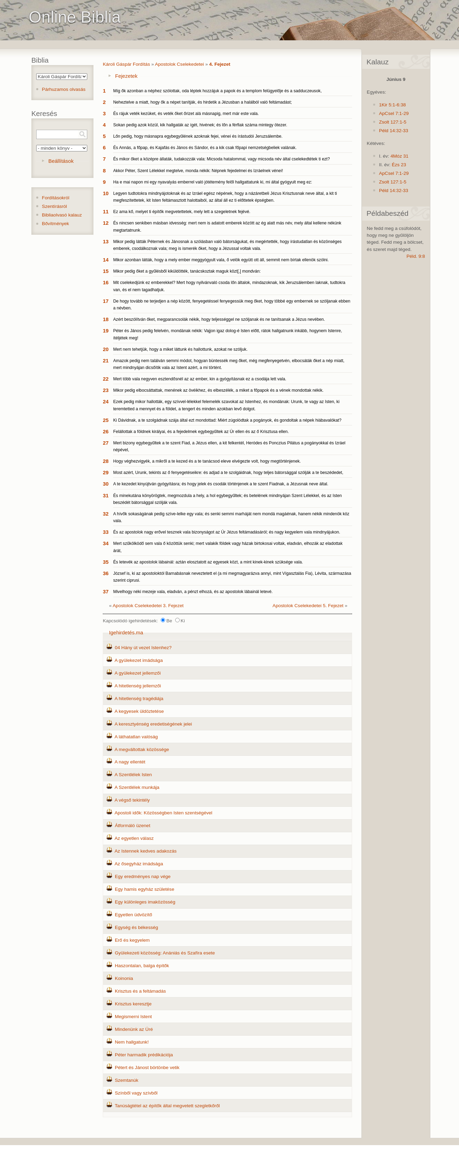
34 (106, 543)
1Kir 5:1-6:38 (392, 104)
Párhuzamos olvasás (64, 89)
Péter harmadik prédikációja (144, 1054)
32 (106, 514)
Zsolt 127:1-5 (392, 122)
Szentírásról (54, 206)
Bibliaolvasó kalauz (62, 215)
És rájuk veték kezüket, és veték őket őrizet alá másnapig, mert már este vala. (186, 113)
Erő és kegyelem (132, 940)
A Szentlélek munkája (136, 787)
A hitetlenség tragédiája (138, 698)
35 (106, 562)
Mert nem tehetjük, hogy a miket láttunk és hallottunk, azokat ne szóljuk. (180, 349)
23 (106, 390)
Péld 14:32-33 (393, 130)
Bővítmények (55, 223)
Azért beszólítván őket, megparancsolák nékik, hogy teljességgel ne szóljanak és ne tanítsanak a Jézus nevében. (219, 319)
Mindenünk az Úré (134, 1029)
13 (106, 241)
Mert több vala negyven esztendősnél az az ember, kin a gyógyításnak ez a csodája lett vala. (199, 379)
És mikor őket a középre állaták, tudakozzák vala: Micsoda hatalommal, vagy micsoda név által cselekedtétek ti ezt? (221, 159)
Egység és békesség (136, 927)
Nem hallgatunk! (132, 1042)
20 (106, 349)
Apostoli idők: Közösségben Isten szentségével (163, 812)
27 (106, 443)
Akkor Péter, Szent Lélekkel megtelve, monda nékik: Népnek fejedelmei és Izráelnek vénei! (198, 170)
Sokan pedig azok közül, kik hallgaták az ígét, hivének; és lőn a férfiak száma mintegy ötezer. (200, 125)
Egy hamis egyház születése (144, 889)
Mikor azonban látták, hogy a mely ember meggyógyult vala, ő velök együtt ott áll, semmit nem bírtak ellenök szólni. (221, 259)
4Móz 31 (399, 156)
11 (106, 211)
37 (106, 591)
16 (106, 282)
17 (106, 301)
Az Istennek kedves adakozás (145, 851)
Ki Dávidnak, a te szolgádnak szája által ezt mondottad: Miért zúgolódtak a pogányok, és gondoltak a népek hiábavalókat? (227, 420)
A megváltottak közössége (141, 749)
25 (106, 420)
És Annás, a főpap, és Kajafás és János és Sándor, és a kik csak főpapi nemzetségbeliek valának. (205, 147)
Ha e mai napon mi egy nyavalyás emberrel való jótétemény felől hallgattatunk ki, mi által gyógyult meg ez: (212, 182)
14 (106, 260)
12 (106, 223)
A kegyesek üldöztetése (139, 711)
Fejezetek (126, 76)
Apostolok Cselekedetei (179, 64)
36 (106, 573)
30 (106, 484)
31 (106, 495)
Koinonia (124, 978)
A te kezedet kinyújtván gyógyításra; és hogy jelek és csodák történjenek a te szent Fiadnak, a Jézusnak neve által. (220, 484)
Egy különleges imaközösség (145, 902)
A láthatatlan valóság (136, 736)
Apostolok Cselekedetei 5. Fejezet (307, 605)
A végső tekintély (132, 800)
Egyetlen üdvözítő (133, 914)
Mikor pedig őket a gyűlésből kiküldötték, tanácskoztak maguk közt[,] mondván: (187, 271)
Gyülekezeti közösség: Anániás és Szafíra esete (165, 952)
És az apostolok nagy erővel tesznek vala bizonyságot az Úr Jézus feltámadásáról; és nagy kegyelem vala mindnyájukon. (226, 532)
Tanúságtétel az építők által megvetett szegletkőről (167, 1105)
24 (106, 401)
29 (106, 472)
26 (106, 431)
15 (106, 271)
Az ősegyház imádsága (138, 863)
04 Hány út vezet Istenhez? (143, 647)
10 (106, 193)
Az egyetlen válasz (133, 838)
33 (106, 532)
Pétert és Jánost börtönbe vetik (147, 1067)
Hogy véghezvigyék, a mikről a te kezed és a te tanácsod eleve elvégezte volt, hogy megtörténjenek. (207, 461)
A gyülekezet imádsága (138, 660)
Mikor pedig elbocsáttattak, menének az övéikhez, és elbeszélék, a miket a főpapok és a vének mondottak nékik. (218, 390)
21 (106, 360)
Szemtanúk (126, 1080)
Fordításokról (55, 197)
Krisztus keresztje (133, 1003)
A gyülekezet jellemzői (137, 673)
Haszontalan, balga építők (142, 965)
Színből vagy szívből (136, 1093)
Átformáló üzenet (132, 825)
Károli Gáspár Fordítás (126, 64)
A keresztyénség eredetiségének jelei (153, 724)
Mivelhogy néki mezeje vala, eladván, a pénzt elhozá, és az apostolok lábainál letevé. (192, 591)
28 (106, 461)
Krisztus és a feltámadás (140, 991)
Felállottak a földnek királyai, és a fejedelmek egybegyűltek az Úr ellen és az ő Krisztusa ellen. (201, 431)
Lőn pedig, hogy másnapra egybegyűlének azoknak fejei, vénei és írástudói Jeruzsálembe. (197, 136)
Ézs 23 (399, 164)
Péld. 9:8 (416, 256)
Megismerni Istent (133, 1016)
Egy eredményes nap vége (143, 876)
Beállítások (60, 161)
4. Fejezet (219, 64)
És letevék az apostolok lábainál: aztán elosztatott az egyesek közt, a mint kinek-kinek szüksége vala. (208, 562)
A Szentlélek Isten (133, 774)
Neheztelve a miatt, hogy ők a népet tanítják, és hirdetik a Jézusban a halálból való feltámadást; (202, 102)
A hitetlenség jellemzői (137, 685)
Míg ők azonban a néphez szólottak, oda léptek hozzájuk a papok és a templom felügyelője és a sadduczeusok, (217, 90)
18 (106, 319)
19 (106, 331)
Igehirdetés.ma (126, 632)
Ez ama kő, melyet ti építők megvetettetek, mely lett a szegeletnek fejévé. (181, 211)
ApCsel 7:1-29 (394, 113)
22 (106, 379)
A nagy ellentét (129, 761)
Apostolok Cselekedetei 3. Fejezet (148, 605)
